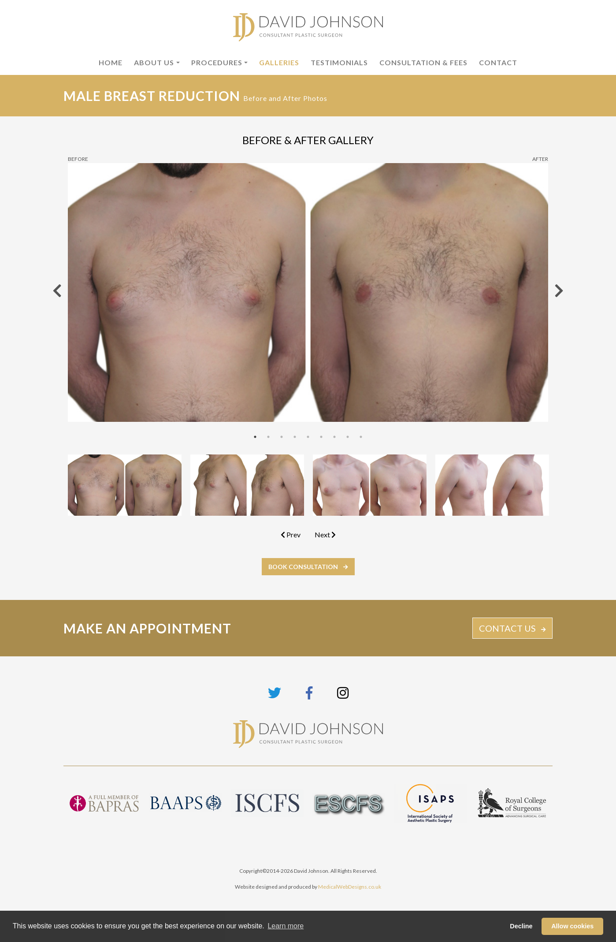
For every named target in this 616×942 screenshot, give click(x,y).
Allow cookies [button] (572, 926)
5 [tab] (308, 436)
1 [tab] (255, 436)
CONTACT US (507, 628)
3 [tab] (281, 436)
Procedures (216, 62)
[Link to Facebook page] (309, 692)
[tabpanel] (308, 292)
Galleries (279, 62)
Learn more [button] (285, 926)
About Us (154, 62)
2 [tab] (268, 436)
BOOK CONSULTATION (303, 566)
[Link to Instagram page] (343, 692)
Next (325, 534)
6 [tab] (321, 436)
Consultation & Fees (423, 62)
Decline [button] (521, 926)
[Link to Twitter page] (274, 692)
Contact (498, 62)
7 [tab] (334, 436)
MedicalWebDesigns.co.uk (349, 886)
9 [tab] (360, 436)
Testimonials (339, 62)
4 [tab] (294, 436)
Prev (291, 534)
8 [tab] (347, 436)
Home (110, 62)
